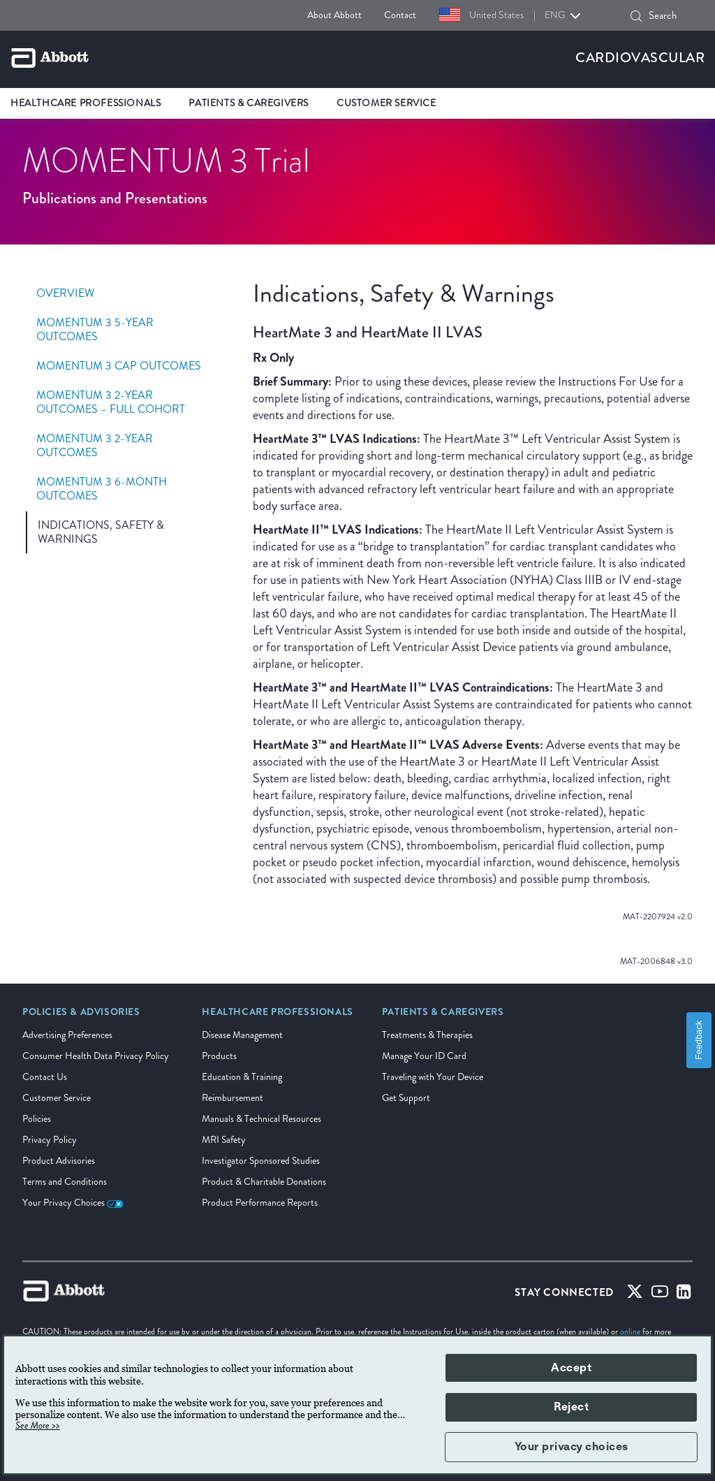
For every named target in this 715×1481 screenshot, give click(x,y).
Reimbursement (232, 1097)
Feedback (698, 1040)
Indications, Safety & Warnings (101, 532)
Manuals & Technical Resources (261, 1118)
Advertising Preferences (67, 1035)
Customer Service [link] (386, 103)
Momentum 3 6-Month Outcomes (101, 489)
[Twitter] (635, 1295)
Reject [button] (571, 1407)
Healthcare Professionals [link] (85, 103)
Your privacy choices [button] (571, 1446)
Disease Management (242, 1035)
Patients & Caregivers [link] (249, 103)
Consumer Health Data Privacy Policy (95, 1056)
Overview (65, 293)
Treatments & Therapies (427, 1035)
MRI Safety (224, 1139)
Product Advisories (58, 1160)
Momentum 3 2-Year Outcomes (94, 446)
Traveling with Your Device (432, 1077)
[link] (81, 1016)
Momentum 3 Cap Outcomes (118, 366)
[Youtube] (660, 1295)
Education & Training (242, 1077)
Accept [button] (571, 1367)
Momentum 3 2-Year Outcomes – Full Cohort (110, 402)
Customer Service (56, 1097)
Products (219, 1056)
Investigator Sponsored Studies (261, 1160)
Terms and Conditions (64, 1181)
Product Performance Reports (260, 1202)
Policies (36, 1118)
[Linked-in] (684, 1295)
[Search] (636, 16)
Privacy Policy (49, 1139)
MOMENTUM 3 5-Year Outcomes (95, 330)
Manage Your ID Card (424, 1056)
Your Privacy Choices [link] (73, 1202)
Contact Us (44, 1077)
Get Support (406, 1097)
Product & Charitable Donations (264, 1181)
